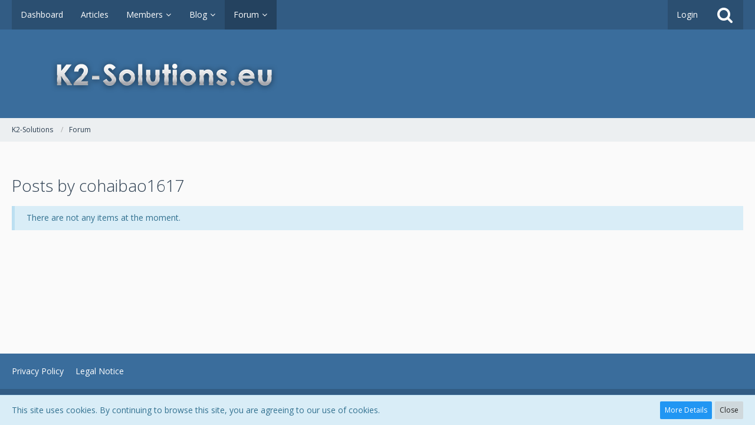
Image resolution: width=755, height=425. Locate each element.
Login (687, 14)
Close (729, 410)
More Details (686, 410)
